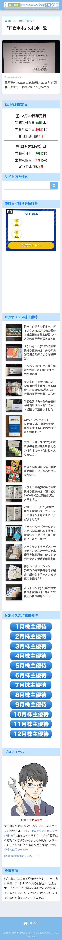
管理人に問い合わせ (16, 849)
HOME (31, 923)
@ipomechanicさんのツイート (22, 855)
